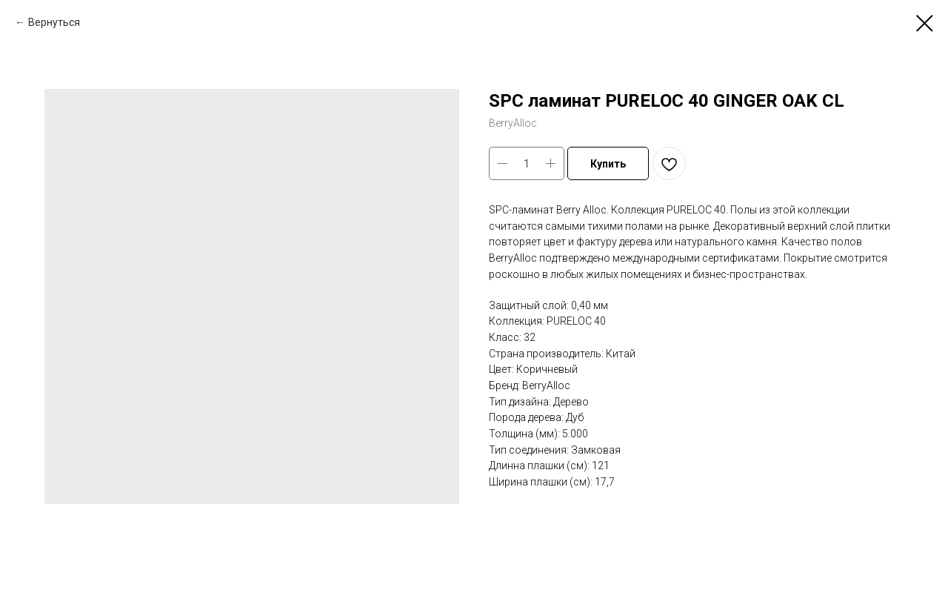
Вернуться (54, 22)
